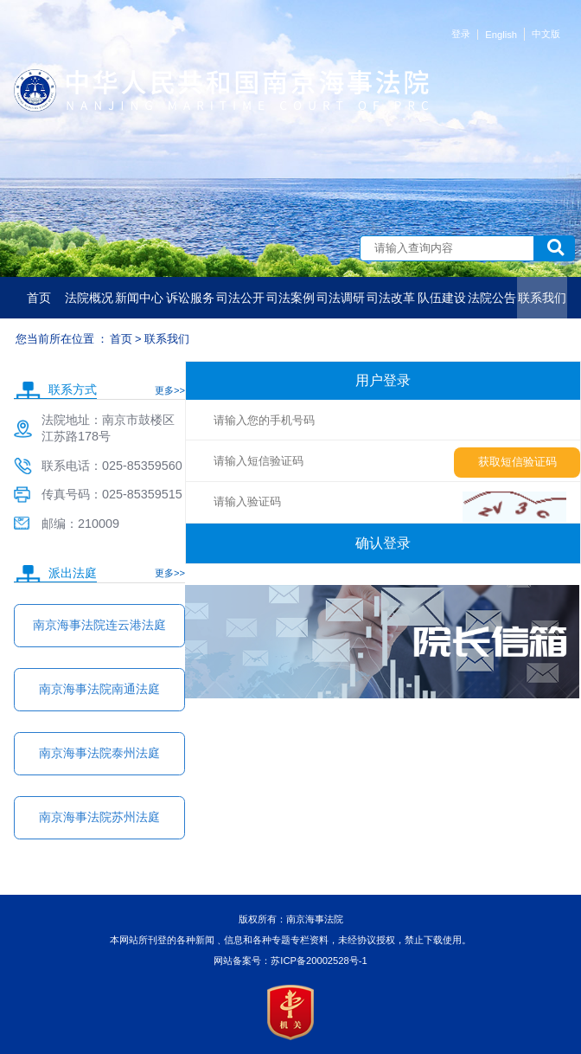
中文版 (546, 34)
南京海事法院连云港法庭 (99, 625)
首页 (39, 298)
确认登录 (383, 543)
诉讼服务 (190, 298)
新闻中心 (139, 298)
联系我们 (542, 298)
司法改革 (391, 298)
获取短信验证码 (517, 461)
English (501, 34)
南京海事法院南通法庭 (99, 689)
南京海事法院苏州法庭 (99, 817)
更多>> (170, 390)
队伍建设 (442, 298)
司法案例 (290, 298)
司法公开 (240, 298)
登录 (460, 34)
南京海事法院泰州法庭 (99, 753)
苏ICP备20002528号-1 (319, 960)
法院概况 (89, 298)
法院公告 (492, 298)
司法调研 (340, 298)
